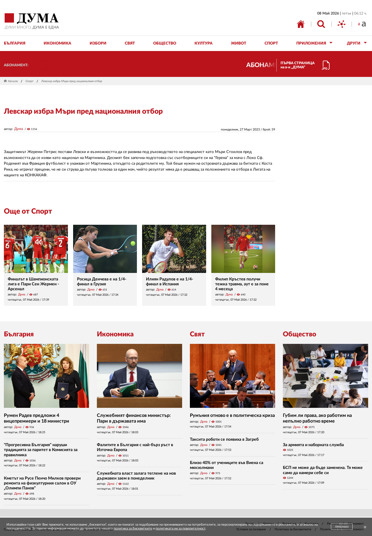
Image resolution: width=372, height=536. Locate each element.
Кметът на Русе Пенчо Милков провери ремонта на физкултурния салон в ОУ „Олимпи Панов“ (42, 483)
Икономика (115, 334)
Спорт (30, 81)
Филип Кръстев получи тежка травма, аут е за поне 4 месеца (242, 284)
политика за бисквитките (132, 528)
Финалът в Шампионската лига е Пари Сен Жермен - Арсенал (33, 284)
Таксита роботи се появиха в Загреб (224, 439)
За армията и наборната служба (313, 445)
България (19, 334)
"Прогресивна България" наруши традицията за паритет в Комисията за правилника (41, 450)
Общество (299, 334)
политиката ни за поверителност (180, 528)
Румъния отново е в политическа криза (232, 415)
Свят (197, 334)
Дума (18, 129)
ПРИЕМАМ (341, 527)
